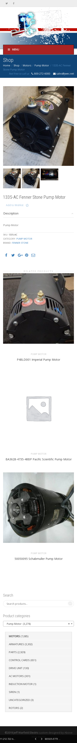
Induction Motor (21, 684)
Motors (27, 65)
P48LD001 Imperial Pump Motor (38, 359)
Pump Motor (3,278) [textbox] (37, 624)
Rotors (14, 708)
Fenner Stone (20, 242)
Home (6, 65)
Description (10, 213)
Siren (12, 692)
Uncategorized (19, 700)
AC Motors (16, 676)
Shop (17, 65)
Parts (13, 652)
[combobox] (38, 624)
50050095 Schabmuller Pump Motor (39, 559)
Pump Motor (41, 65)
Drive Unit (15, 668)
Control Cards (19, 660)
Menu (13, 49)
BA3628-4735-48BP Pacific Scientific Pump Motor (39, 459)
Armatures (16, 644)
